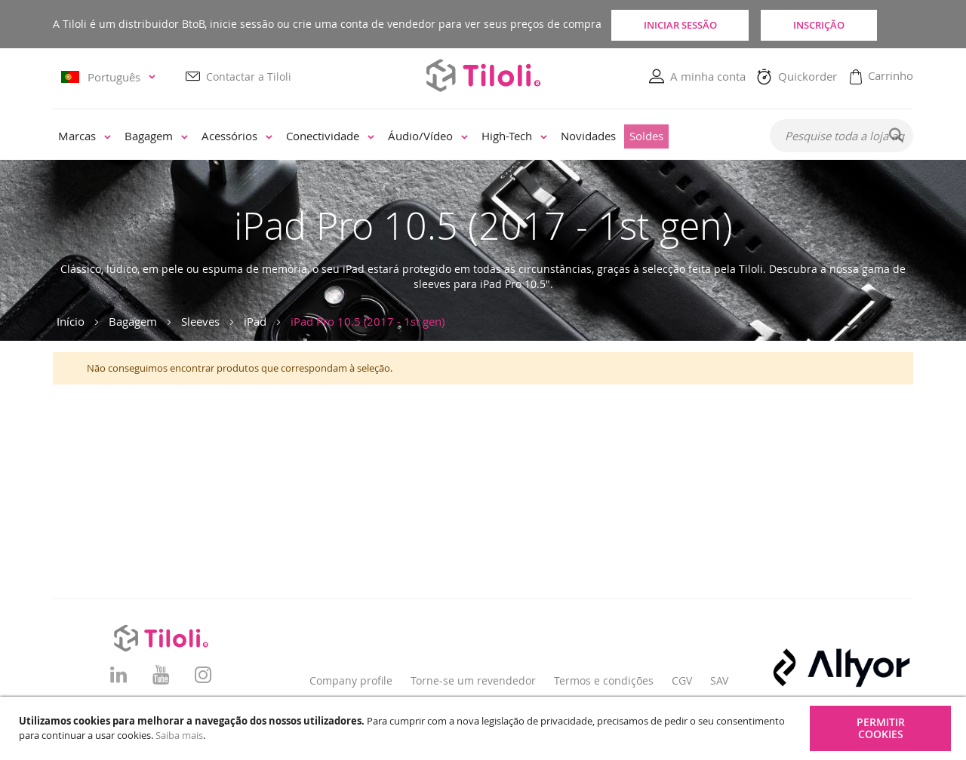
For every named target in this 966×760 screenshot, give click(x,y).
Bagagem (133, 321)
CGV (682, 680)
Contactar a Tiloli (248, 76)
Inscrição (845, 24)
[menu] (401, 137)
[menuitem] (84, 137)
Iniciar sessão (683, 24)
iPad (255, 321)
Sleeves (200, 321)
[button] (110, 77)
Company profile (350, 680)
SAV (719, 680)
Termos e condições (604, 680)
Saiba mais (179, 735)
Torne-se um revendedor (473, 680)
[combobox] (841, 136)
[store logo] (483, 76)
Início (71, 321)
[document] (485, 728)
